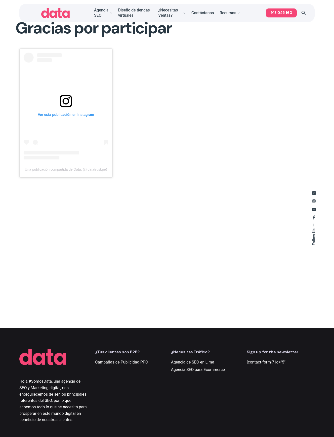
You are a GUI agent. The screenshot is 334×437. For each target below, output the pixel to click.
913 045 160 (281, 12)
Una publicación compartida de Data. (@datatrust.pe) (66, 169)
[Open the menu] (30, 13)
